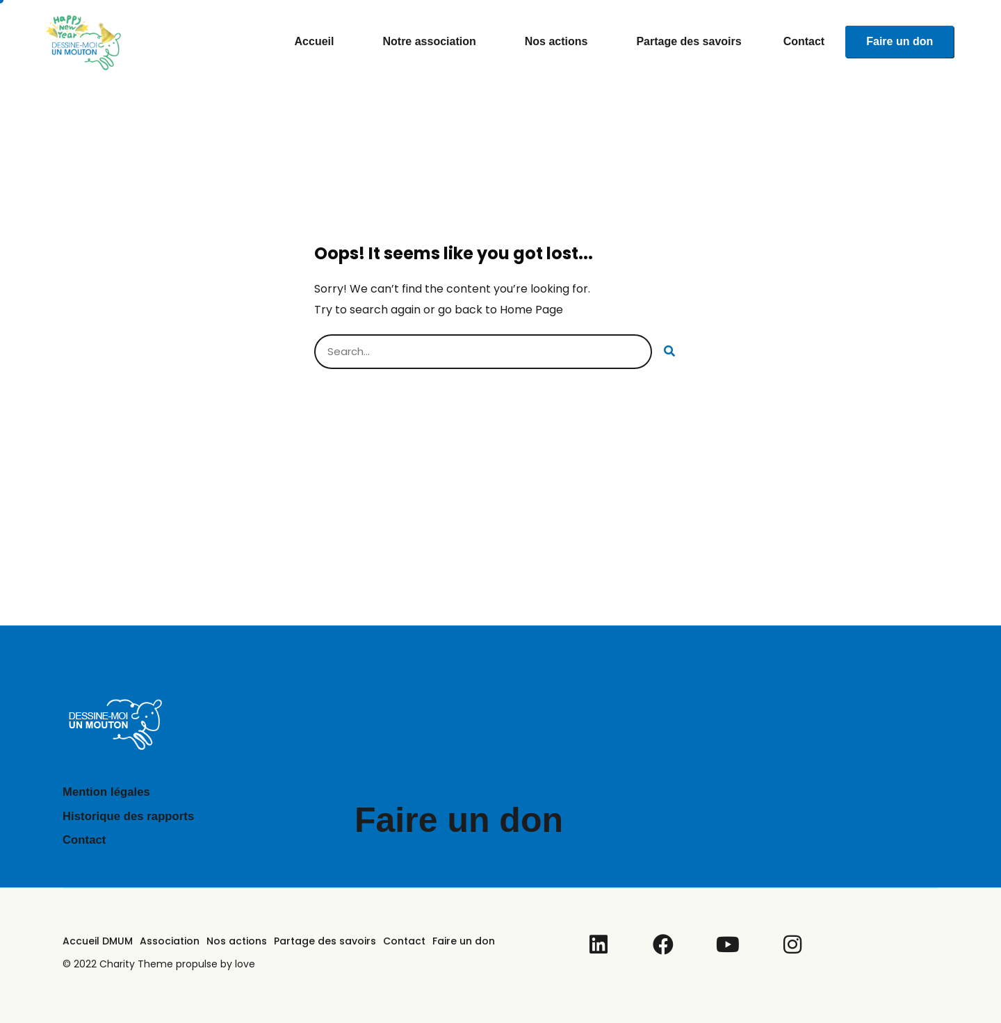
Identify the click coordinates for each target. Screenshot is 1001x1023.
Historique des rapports (133, 816)
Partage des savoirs (688, 41)
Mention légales (109, 792)
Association (170, 941)
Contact (804, 41)
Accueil (318, 42)
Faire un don (899, 41)
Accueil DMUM (98, 941)
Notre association (432, 42)
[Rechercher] (669, 351)
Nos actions (560, 42)
